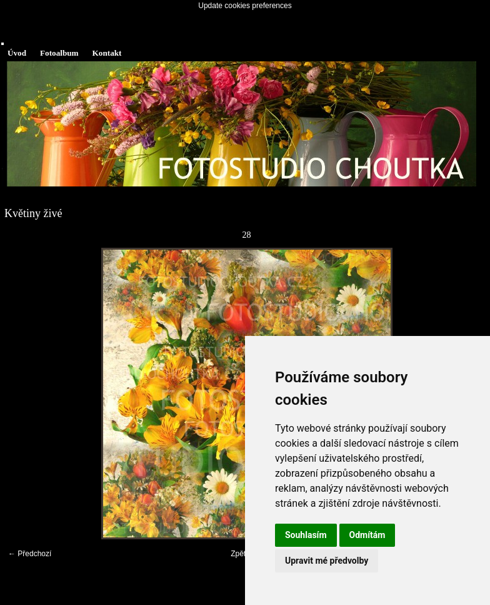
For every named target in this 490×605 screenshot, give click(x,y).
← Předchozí (29, 553)
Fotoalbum (59, 53)
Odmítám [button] (367, 535)
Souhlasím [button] (306, 535)
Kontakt (107, 53)
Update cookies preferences (244, 5)
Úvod (17, 53)
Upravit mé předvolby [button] (326, 561)
